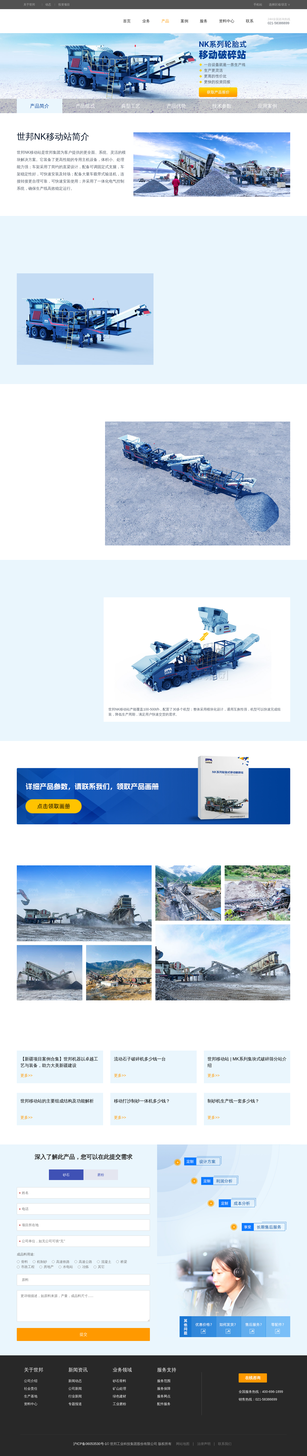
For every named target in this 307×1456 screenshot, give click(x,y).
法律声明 (204, 1444)
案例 (184, 21)
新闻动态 (75, 1381)
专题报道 (75, 1404)
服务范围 (164, 1381)
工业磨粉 (119, 1404)
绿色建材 (119, 1396)
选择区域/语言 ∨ (277, 4)
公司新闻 (75, 1388)
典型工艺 (130, 106)
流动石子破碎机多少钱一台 (140, 1059)
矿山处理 (119, 1388)
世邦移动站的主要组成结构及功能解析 (57, 1101)
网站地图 (182, 1444)
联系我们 (224, 1444)
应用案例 (267, 106)
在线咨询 (252, 1378)
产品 (165, 21)
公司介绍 (30, 1381)
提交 (83, 1334)
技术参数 (221, 106)
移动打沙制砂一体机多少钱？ (142, 1101)
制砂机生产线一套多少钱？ (233, 1101)
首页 (127, 21)
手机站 (255, 4)
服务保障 (164, 1388)
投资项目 (64, 4)
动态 (48, 4)
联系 (250, 21)
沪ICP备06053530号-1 (90, 1444)
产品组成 (85, 106)
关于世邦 (29, 4)
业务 (146, 21)
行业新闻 (75, 1396)
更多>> (26, 1075)
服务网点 (164, 1396)
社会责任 (30, 1388)
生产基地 (30, 1396)
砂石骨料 (119, 1381)
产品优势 (176, 106)
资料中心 (226, 21)
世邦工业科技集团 (45, 21)
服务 (203, 21)
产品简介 (39, 106)
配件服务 (164, 1404)
